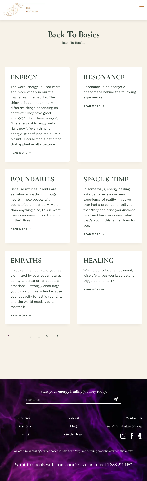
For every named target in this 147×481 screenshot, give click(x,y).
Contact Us (134, 418)
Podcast (73, 418)
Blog (73, 426)
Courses (24, 418)
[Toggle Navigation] (140, 9)
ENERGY (24, 77)
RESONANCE (103, 77)
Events (24, 434)
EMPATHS (26, 261)
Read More (21, 153)
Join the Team (73, 434)
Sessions (24, 426)
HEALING (98, 261)
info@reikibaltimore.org (124, 426)
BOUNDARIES (32, 179)
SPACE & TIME (105, 179)
